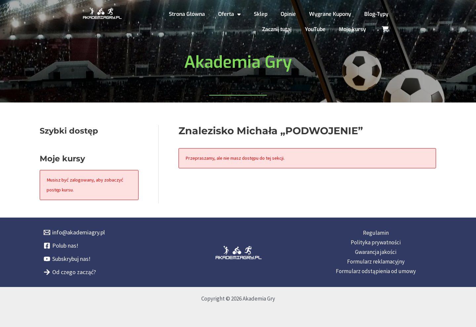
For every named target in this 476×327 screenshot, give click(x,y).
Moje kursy (352, 29)
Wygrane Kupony (330, 14)
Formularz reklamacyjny (376, 261)
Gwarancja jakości (375, 252)
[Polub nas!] (61, 245)
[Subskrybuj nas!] (67, 259)
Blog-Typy (376, 14)
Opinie (288, 14)
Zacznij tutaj (277, 29)
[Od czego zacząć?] (69, 272)
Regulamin (376, 232)
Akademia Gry (238, 62)
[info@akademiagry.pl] (74, 232)
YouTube (315, 29)
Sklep (260, 14)
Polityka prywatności (376, 242)
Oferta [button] (229, 14)
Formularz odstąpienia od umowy (376, 271)
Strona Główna (187, 14)
